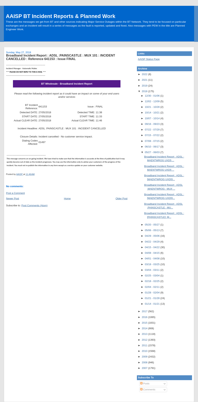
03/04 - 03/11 (152, 269)
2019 (145, 85)
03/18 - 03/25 (152, 264)
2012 (145, 339)
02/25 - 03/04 (152, 275)
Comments (147, 389)
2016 (145, 317)
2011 (145, 345)
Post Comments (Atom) (34, 205)
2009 (145, 356)
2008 (145, 362)
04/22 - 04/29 (152, 241)
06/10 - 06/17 (152, 146)
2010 (145, 351)
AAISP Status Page (149, 59)
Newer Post (12, 198)
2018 (145, 91)
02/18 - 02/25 (152, 281)
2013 (145, 334)
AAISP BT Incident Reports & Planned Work (60, 16)
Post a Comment (15, 193)
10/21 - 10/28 (152, 106)
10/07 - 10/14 (152, 118)
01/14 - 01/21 (152, 303)
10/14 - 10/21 (152, 112)
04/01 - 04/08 (152, 258)
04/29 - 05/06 (152, 235)
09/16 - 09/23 (152, 124)
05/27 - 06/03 (152, 152)
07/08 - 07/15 (152, 141)
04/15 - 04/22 (152, 247)
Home (67, 198)
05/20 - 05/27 (152, 224)
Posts (144, 383)
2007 (145, 368)
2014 (145, 328)
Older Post (121, 198)
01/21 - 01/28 (152, 298)
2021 (145, 79)
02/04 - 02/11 (152, 286)
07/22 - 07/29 (152, 129)
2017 (145, 311)
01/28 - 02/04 (152, 292)
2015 (145, 322)
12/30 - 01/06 (152, 95)
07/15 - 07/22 (152, 135)
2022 (145, 74)
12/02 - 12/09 (152, 101)
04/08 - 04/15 (152, 252)
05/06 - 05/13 (152, 230)
